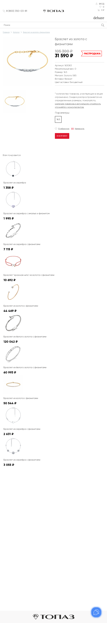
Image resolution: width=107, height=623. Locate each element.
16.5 (58, 119)
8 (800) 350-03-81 (16, 10)
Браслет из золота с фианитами (36, 32)
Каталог (16, 32)
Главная (6, 32)
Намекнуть (79, 129)
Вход (101, 4)
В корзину (62, 136)
